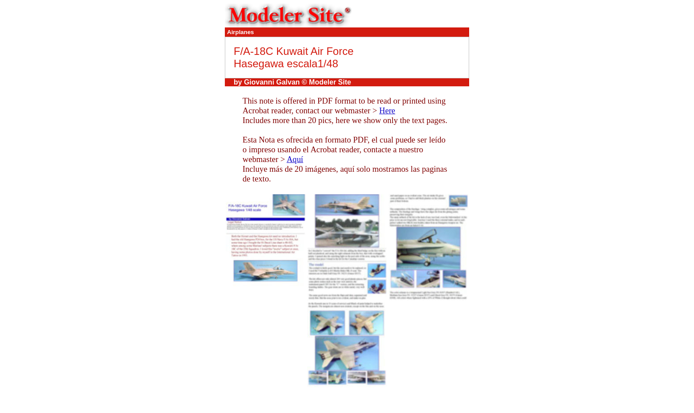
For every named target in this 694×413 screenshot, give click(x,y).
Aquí (295, 159)
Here (387, 110)
